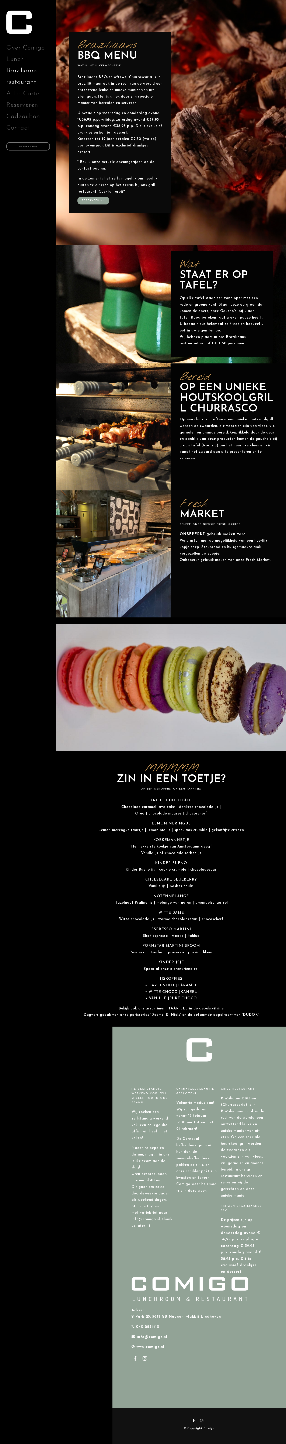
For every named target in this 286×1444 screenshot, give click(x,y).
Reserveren (22, 105)
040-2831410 (147, 1327)
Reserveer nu (93, 200)
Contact (17, 128)
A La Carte (22, 93)
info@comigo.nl (152, 1337)
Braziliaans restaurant (22, 77)
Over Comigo (25, 48)
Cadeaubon (23, 116)
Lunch (15, 59)
